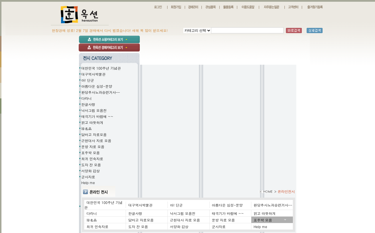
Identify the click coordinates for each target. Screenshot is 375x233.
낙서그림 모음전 (94, 110)
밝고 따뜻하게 (92, 122)
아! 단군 (87, 80)
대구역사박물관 (93, 74)
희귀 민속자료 (92, 158)
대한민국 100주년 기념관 (101, 68)
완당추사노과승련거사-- (100, 92)
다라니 (86, 98)
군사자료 (88, 176)
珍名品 (86, 128)
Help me (188, 206)
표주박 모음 (90, 152)
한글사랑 (88, 104)
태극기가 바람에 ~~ (97, 116)
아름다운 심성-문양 (96, 86)
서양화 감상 (90, 170)
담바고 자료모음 (94, 134)
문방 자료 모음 (92, 146)
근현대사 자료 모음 (96, 140)
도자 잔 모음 (91, 164)
